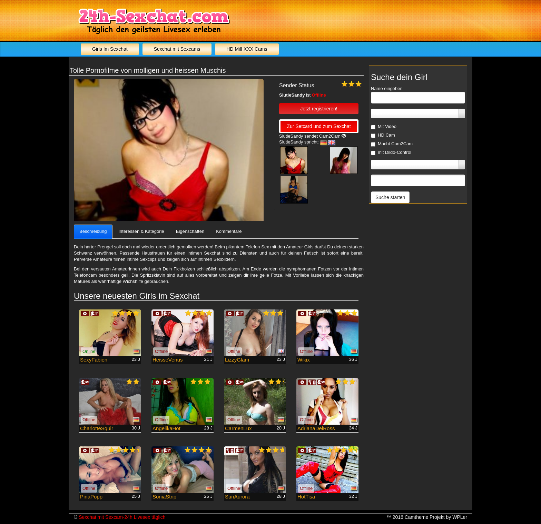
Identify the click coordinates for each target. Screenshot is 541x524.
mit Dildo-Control (391, 152)
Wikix (303, 360)
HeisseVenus (168, 360)
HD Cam (383, 135)
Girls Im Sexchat (110, 49)
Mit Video (383, 126)
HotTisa (306, 497)
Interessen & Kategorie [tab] (141, 231)
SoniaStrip (164, 497)
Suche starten (390, 197)
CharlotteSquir (96, 428)
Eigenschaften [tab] (190, 231)
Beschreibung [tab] (93, 231)
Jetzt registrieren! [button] (318, 108)
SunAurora (237, 497)
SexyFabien (93, 360)
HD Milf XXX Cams (246, 49)
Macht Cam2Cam (392, 144)
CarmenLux (238, 428)
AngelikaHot (166, 428)
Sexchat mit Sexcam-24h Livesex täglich (122, 517)
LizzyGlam (237, 360)
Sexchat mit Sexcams (177, 49)
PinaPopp (91, 497)
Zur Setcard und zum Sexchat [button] (319, 126)
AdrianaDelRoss (316, 428)
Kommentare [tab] (229, 231)
